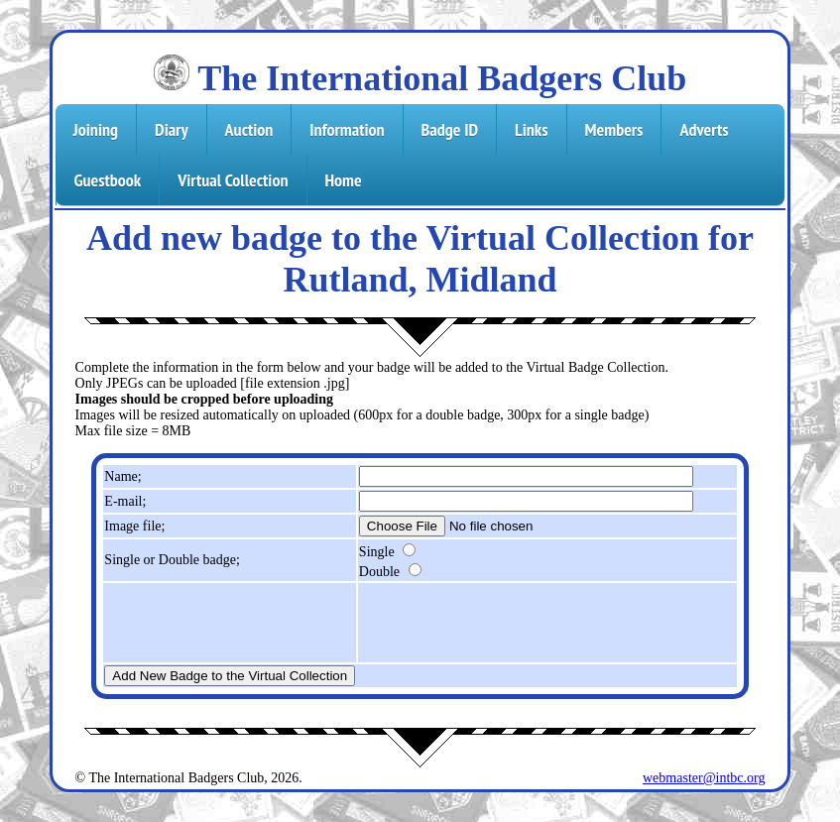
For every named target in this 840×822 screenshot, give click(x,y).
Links (531, 129)
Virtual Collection (233, 180)
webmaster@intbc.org (704, 777)
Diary (171, 129)
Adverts (703, 129)
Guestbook (108, 180)
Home (343, 180)
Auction (249, 129)
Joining (95, 129)
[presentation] (509, 622)
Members (614, 129)
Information (346, 129)
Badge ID (450, 129)
